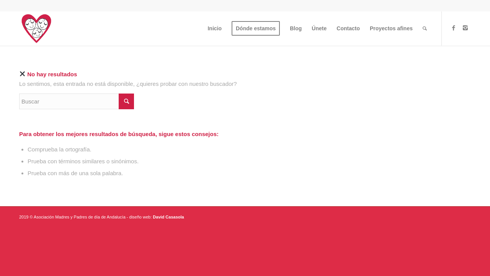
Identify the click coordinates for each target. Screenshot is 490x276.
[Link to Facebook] (453, 28)
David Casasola (168, 217)
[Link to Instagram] (465, 28)
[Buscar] (425, 28)
